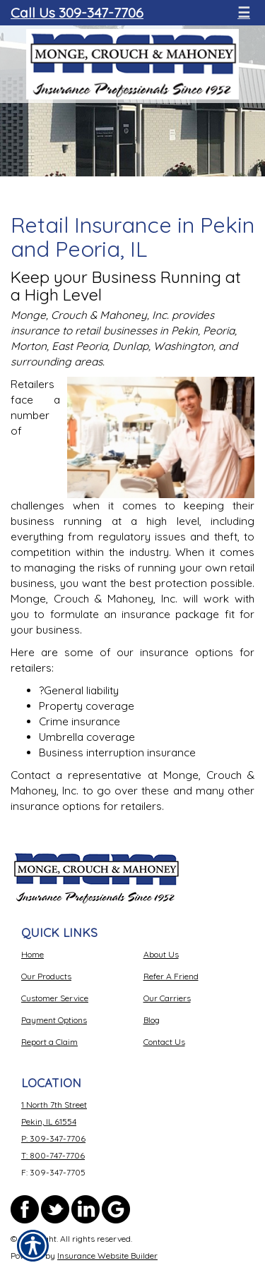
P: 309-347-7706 (53, 1138)
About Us (161, 954)
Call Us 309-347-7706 (77, 12)
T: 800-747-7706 (53, 1155)
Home (32, 954)
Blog (151, 1020)
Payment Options (54, 1020)
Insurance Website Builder (107, 1255)
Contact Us (164, 1041)
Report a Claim (49, 1041)
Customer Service (54, 998)
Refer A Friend (171, 976)
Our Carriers (167, 998)
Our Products (46, 976)
